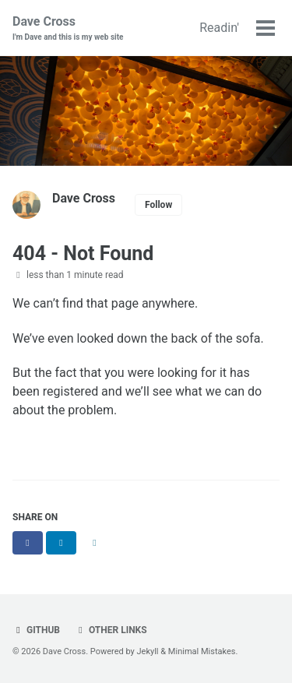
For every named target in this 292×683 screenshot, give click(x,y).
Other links (111, 630)
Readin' (219, 27)
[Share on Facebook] (27, 542)
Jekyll (148, 651)
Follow (158, 204)
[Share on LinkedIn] (61, 542)
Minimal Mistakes (202, 651)
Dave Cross (67, 28)
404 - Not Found (82, 253)
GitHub (36, 630)
